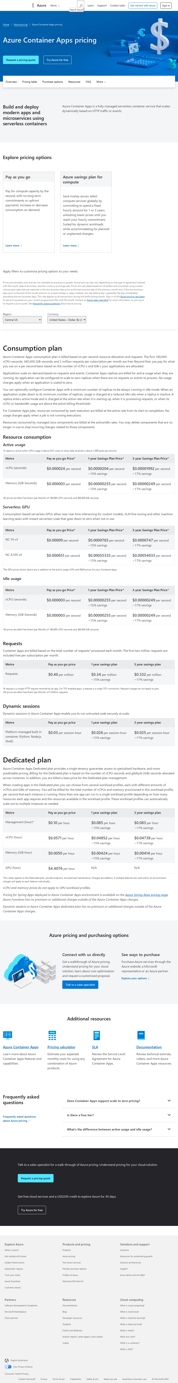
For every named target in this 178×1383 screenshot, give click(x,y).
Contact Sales (117, 5)
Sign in (166, 5)
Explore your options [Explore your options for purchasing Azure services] (134, 978)
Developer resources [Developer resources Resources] (72, 1317)
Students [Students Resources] (67, 1324)
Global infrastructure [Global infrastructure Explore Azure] (14, 1262)
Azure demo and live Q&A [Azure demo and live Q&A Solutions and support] (132, 1275)
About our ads (110, 1379)
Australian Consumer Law (134, 1379)
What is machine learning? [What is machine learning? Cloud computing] (132, 1317)
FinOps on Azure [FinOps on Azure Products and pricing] (70, 1275)
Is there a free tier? (80, 1115)
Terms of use (59, 1379)
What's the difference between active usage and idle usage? (109, 1129)
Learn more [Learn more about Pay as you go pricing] (12, 245)
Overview (11, 82)
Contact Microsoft (26, 1379)
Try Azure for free (57, 60)
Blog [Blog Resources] (65, 1311)
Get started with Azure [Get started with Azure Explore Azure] (15, 1256)
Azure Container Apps (20, 1047)
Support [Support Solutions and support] (124, 1268)
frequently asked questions (46, 303)
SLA (95, 1047)
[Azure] (41, 5)
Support (101, 5)
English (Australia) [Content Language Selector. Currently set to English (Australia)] (19, 1360)
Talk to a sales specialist (80, 984)
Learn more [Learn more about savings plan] (70, 245)
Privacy (44, 1379)
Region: (7, 314)
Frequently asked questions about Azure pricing (19, 1118)
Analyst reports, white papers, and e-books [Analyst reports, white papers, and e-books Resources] (83, 1336)
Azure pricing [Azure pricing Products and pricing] (69, 1256)
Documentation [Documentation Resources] (70, 1305)
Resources (74, 82)
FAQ (88, 82)
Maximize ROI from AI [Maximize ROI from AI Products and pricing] (73, 1281)
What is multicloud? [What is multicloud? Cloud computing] (129, 1311)
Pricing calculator (61, 1047)
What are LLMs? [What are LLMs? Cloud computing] (127, 1336)
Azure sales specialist (97, 300)
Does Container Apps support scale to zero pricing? (103, 1101)
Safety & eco (92, 1379)
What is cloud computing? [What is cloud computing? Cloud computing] (132, 1305)
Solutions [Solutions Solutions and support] (124, 1250)
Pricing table (29, 82)
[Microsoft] (18, 5)
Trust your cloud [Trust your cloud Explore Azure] (12, 1275)
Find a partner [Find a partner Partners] (11, 1317)
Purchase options (52, 82)
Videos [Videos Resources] (66, 1342)
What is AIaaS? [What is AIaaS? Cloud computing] (127, 1330)
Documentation (149, 1047)
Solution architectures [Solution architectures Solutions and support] (130, 1262)
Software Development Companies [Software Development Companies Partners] (21, 1305)
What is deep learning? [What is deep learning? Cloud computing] (131, 1324)
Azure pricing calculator (132, 296)
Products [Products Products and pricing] (67, 1250)
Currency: (53, 314)
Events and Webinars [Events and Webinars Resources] (72, 1330)
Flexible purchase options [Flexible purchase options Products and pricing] (75, 1268)
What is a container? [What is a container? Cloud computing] (130, 1342)
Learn (91, 5)
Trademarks (75, 1379)
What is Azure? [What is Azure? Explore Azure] (12, 1250)
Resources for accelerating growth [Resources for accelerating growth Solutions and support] (136, 1256)
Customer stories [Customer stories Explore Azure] (13, 1287)
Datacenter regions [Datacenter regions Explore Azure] (14, 1268)
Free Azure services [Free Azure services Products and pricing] (72, 1262)
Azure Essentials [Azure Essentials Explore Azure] (12, 1281)
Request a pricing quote (20, 60)
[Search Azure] (80, 5)
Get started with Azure (143, 5)
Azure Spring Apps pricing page (146, 895)
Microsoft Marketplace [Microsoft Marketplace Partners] (15, 1311)
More (53, 5)
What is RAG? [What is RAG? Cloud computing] (126, 1349)
